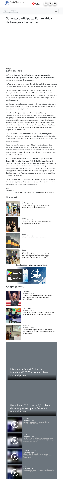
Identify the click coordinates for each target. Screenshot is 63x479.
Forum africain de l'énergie (45, 192)
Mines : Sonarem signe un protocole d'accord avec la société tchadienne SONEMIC (36, 206)
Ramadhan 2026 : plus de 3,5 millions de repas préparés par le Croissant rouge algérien (30, 408)
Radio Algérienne (14, 3)
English (13, 10)
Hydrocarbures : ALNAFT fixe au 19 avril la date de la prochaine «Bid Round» (36, 222)
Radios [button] (36, 3)
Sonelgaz (20, 192)
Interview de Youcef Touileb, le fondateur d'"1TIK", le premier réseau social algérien (29, 372)
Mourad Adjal (30, 192)
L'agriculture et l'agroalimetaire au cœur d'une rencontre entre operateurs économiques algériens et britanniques (39, 331)
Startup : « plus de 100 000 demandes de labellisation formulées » (36, 423)
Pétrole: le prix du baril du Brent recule (34, 237)
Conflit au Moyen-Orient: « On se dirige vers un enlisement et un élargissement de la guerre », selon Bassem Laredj (38, 440)
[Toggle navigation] (56, 11)
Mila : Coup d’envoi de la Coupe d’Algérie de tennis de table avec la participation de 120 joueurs (38, 313)
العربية (6, 10)
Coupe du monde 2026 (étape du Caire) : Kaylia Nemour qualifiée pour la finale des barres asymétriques (37, 297)
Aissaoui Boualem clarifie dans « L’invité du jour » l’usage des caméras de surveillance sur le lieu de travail (38, 456)
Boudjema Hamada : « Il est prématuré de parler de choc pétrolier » (38, 471)
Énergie (8, 68)
